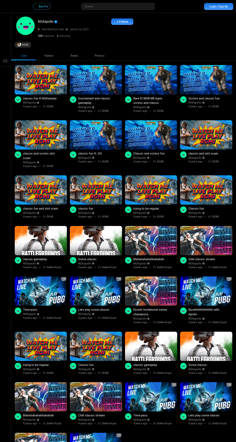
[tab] (23, 55)
